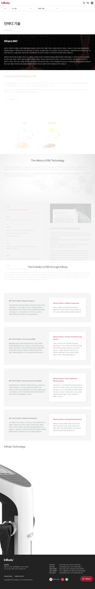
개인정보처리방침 (8, 576)
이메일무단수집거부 (19, 576)
